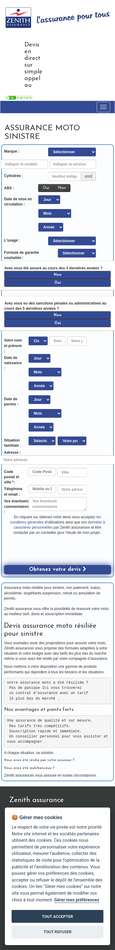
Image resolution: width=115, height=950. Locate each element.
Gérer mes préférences (76, 900)
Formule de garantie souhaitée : (21, 255)
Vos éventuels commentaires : (16, 506)
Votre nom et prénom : (13, 345)
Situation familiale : (12, 443)
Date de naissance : (13, 363)
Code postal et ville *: (11, 477)
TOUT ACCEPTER (57, 916)
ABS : (9, 188)
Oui (46, 188)
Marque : (11, 151)
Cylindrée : (13, 176)
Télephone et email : (13, 491)
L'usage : (12, 240)
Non (62, 188)
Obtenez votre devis (57, 569)
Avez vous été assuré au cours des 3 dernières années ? (53, 268)
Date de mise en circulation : (18, 201)
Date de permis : (11, 401)
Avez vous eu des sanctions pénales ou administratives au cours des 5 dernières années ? (55, 306)
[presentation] (50, 553)
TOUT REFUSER (58, 932)
